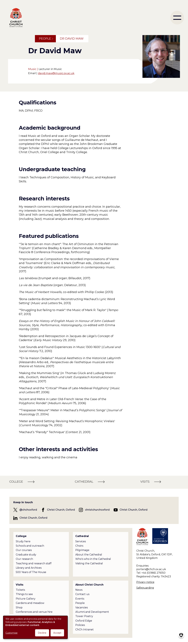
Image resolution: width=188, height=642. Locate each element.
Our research (24, 558)
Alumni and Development (92, 611)
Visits (19, 584)
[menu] (177, 17)
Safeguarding (145, 587)
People (45, 38)
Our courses (24, 550)
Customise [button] (11, 632)
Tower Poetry (84, 616)
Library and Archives (29, 567)
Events (79, 598)
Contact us (82, 594)
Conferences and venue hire (34, 611)
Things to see (24, 594)
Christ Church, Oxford (61, 509)
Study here (23, 541)
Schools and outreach (30, 545)
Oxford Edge (83, 620)
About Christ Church (89, 584)
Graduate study (26, 554)
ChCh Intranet (84, 629)
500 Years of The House (31, 572)
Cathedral (82, 536)
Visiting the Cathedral (89, 563)
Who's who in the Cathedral (93, 558)
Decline (42, 632)
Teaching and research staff (34, 563)
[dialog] (35, 627)
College (21, 536)
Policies (80, 625)
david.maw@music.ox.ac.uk (56, 73)
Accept (57, 632)
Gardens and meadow (30, 603)
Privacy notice (145, 582)
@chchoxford (28, 509)
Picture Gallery (25, 598)
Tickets (20, 589)
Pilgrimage (82, 550)
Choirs (79, 545)
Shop (19, 607)
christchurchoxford (97, 509)
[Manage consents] (181, 635)
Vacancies (81, 607)
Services (80, 541)
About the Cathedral (88, 554)
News (78, 589)
